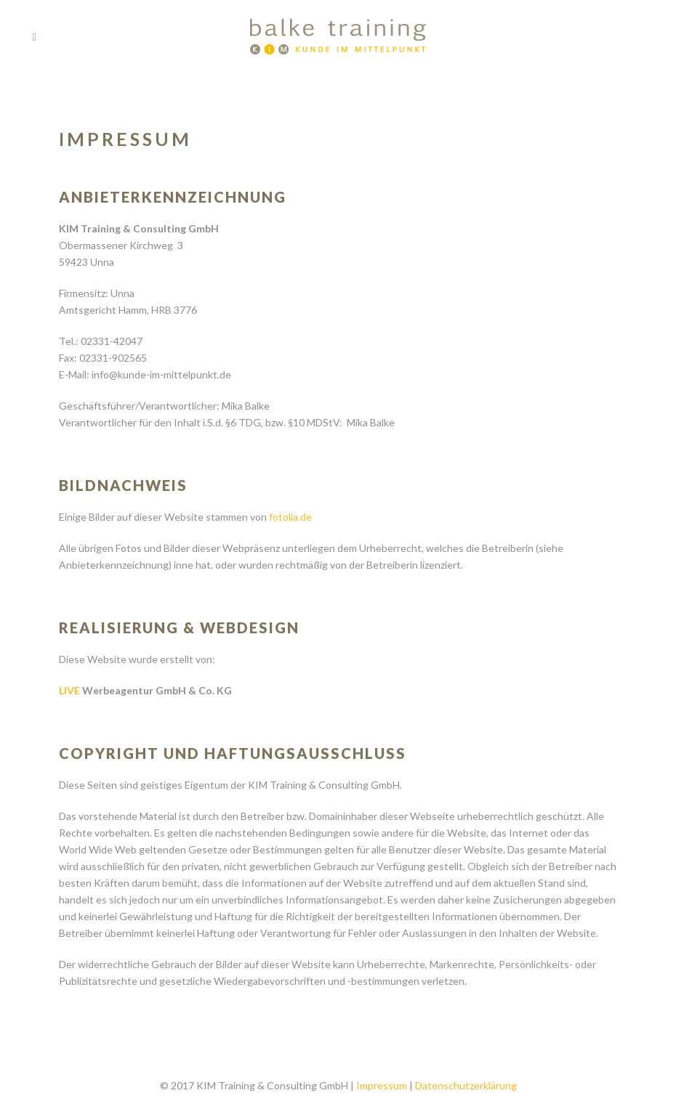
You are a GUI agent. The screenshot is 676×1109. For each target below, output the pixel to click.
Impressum (381, 1085)
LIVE (69, 690)
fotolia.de (290, 517)
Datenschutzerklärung (466, 1085)
